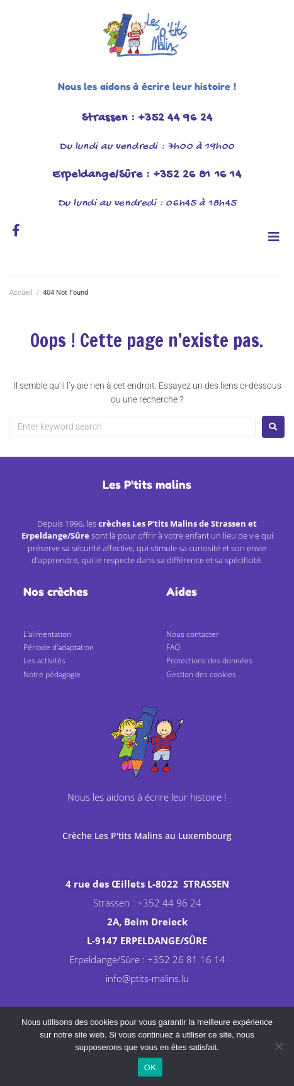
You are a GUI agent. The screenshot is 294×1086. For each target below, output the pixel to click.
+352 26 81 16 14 (186, 959)
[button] (274, 237)
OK (150, 1067)
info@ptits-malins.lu (147, 978)
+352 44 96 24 (169, 902)
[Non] (278, 1046)
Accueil (21, 293)
